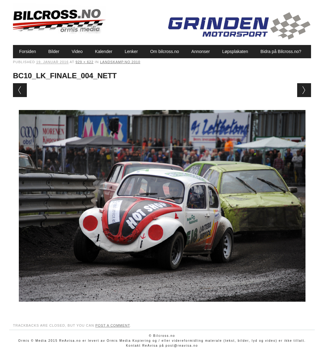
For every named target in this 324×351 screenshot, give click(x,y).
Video (77, 51)
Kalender (103, 51)
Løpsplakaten (235, 51)
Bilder (53, 51)
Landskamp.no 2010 (120, 62)
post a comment (112, 325)
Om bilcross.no (164, 51)
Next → (304, 90)
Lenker (131, 51)
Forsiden (27, 51)
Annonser (200, 51)
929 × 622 (84, 62)
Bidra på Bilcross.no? (280, 51)
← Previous (20, 90)
